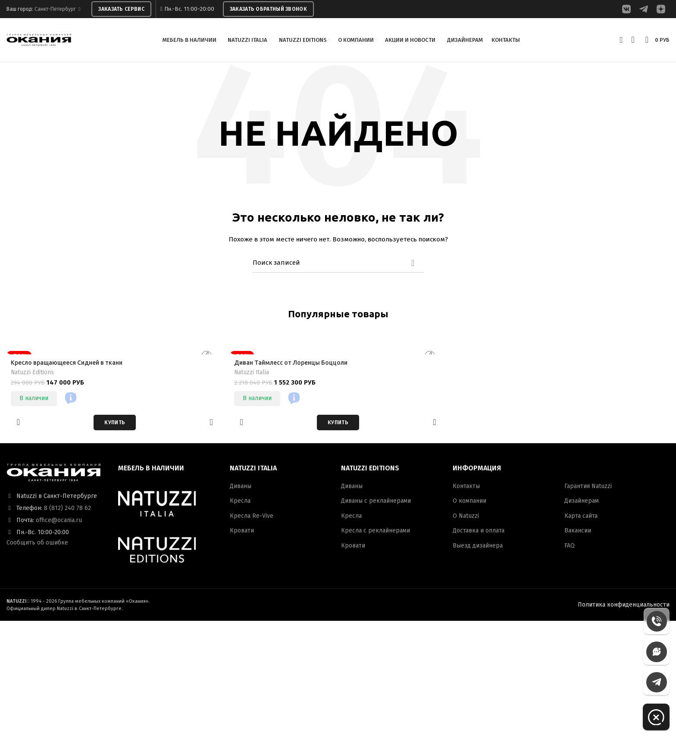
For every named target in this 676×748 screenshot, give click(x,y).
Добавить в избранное (18, 424)
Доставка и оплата (478, 532)
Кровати (242, 532)
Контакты (466, 487)
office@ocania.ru (59, 522)
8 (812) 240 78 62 (67, 509)
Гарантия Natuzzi (588, 487)
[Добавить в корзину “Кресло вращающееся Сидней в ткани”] (115, 424)
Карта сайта (581, 517)
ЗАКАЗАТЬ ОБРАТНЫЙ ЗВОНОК (268, 9)
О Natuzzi (466, 517)
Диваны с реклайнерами (376, 502)
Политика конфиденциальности (624, 606)
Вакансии (577, 532)
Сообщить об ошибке (37, 544)
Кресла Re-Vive (251, 517)
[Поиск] (338, 265)
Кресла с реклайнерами (375, 532)
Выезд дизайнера (478, 547)
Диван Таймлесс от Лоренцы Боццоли (291, 364)
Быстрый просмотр (211, 424)
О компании (469, 502)
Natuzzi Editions (32, 374)
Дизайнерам (581, 502)
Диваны (240, 487)
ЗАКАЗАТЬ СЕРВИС (121, 9)
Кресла (240, 502)
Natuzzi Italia (252, 374)
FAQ (569, 547)
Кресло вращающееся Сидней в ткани (68, 364)
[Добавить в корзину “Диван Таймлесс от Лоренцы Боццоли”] (338, 424)
